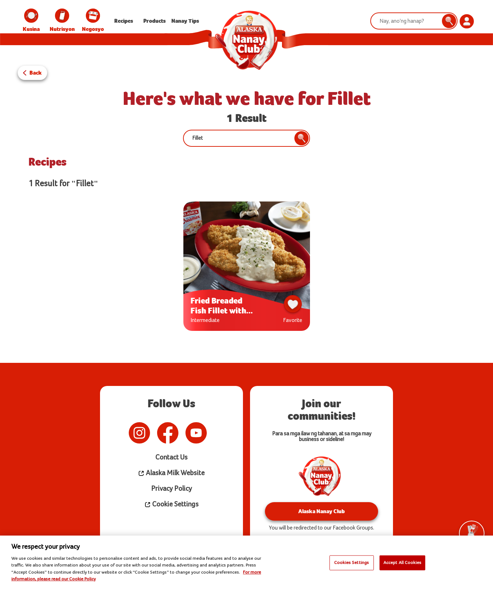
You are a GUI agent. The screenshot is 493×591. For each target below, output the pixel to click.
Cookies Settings (351, 562)
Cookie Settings (171, 504)
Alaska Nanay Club (321, 511)
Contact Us (171, 457)
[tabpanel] (247, 268)
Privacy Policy (171, 489)
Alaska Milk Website (171, 473)
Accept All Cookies (402, 562)
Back (35, 72)
